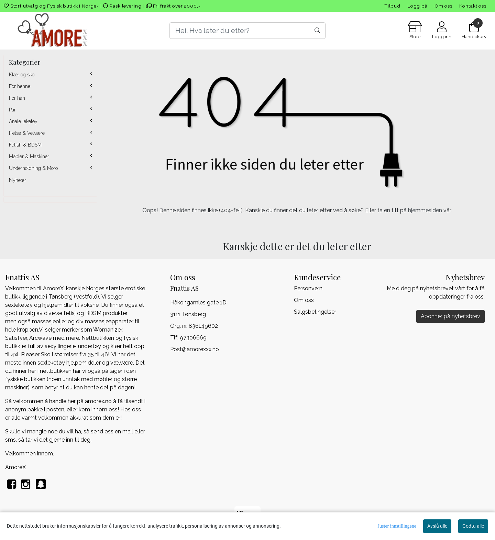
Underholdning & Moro (33, 168)
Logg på (417, 6)
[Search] (247, 30)
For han (17, 98)
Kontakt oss (472, 6)
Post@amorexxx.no (194, 349)
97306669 (193, 337)
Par (12, 109)
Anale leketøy (23, 121)
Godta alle (473, 526)
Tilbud (392, 6)
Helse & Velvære (27, 133)
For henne (19, 86)
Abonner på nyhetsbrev (450, 316)
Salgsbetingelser (315, 312)
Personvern (308, 288)
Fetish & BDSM (25, 145)
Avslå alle (437, 526)
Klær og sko (21, 74)
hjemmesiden (425, 210)
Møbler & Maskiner (29, 156)
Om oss (443, 6)
